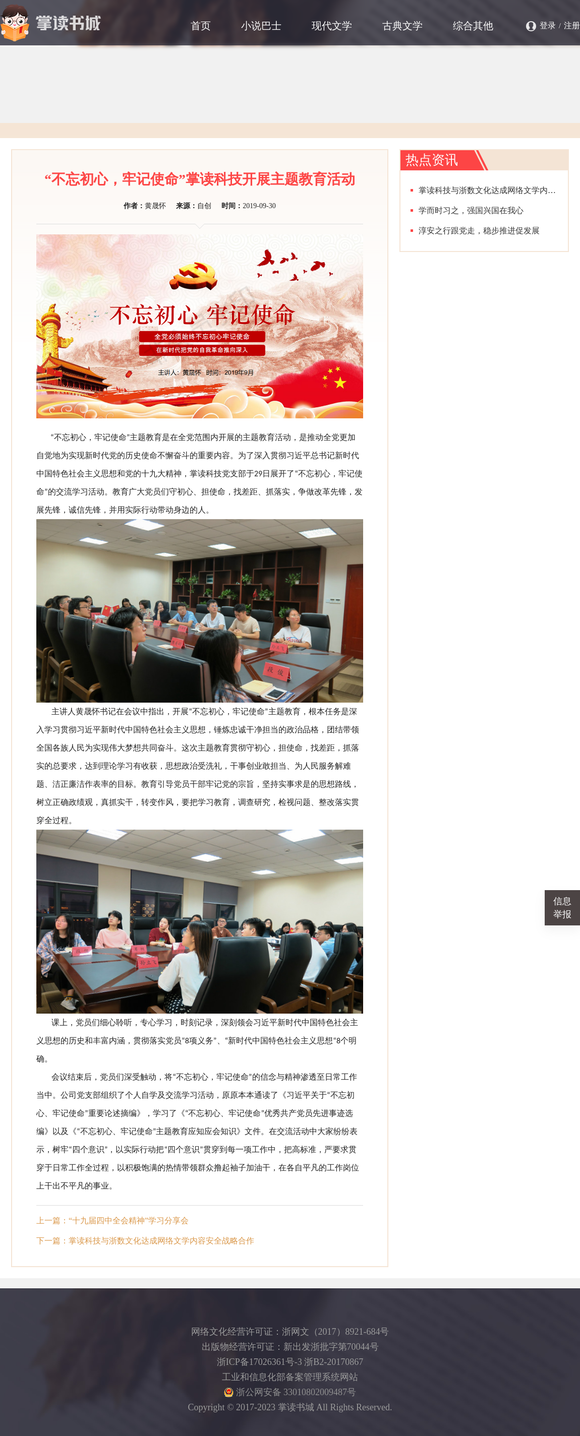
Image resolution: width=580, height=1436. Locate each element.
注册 (572, 25)
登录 (548, 25)
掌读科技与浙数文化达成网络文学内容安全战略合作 (161, 1240)
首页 (201, 25)
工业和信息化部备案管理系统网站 (290, 1377)
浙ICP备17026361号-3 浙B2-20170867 (290, 1362)
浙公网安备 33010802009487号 (290, 1392)
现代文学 (332, 25)
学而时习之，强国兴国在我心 (471, 210)
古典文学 (402, 25)
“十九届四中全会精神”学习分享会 (129, 1220)
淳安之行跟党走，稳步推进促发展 (479, 230)
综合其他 (473, 25)
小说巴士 (261, 25)
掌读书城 (50, 22)
